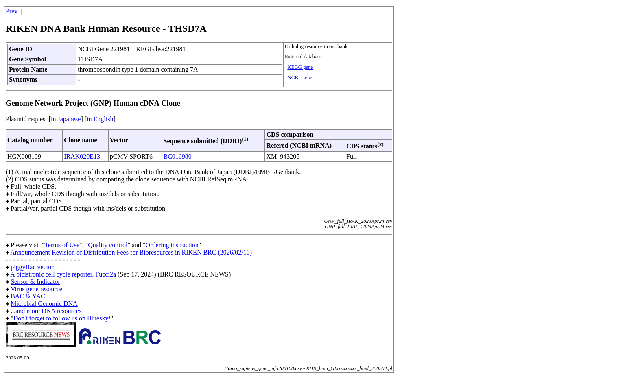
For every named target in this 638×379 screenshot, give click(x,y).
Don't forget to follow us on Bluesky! (62, 318)
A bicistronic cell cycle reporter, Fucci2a (63, 274)
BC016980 (178, 156)
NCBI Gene (299, 78)
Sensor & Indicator (35, 281)
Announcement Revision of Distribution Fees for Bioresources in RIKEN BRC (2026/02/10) (131, 252)
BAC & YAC (28, 296)
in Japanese (66, 118)
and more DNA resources (48, 310)
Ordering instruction (172, 245)
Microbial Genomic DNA (44, 303)
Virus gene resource (36, 288)
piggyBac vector (32, 267)
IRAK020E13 (82, 156)
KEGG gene (300, 67)
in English (100, 118)
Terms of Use (61, 245)
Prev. (12, 11)
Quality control (107, 245)
